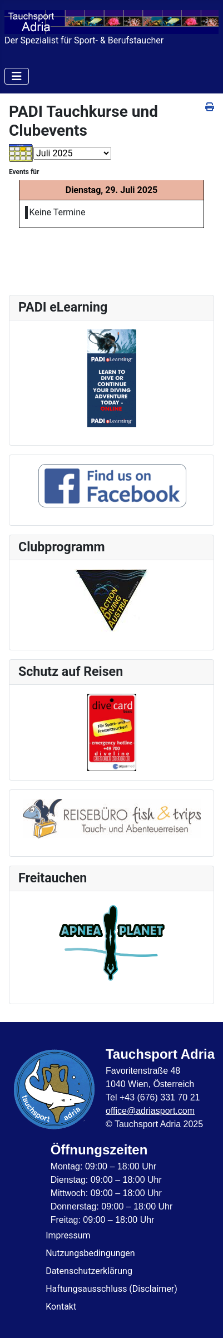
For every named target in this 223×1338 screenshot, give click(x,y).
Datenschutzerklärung (89, 1271)
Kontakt (61, 1306)
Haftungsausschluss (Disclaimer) (111, 1288)
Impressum (68, 1235)
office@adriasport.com (150, 1110)
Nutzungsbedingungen (90, 1253)
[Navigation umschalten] (16, 76)
